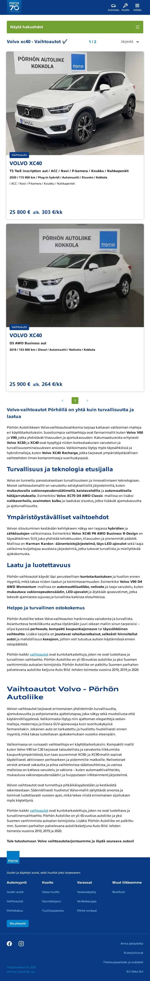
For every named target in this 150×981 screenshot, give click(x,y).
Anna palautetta (132, 943)
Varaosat (84, 882)
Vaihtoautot (15, 901)
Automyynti (17, 882)
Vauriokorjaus (51, 901)
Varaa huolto (51, 892)
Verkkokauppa (86, 901)
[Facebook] (9, 943)
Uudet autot (15, 892)
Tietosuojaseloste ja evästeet (123, 962)
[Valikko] (137, 7)
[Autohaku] (113, 7)
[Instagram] (21, 943)
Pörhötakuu (15, 910)
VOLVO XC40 (26, 163)
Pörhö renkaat (87, 910)
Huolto (47, 882)
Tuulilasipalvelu (53, 910)
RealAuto (118, 892)
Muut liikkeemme (127, 882)
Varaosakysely (86, 892)
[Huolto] (125, 7)
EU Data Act (134, 971)
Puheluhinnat (133, 952)
